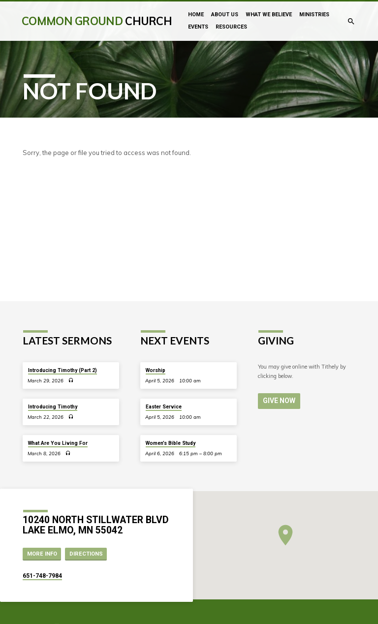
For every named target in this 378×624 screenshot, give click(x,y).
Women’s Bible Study (170, 443)
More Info (42, 554)
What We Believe (269, 14)
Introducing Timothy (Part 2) (62, 370)
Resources (231, 27)
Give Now (277, 400)
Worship (155, 370)
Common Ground (97, 21)
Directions (86, 554)
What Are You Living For (58, 443)
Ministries (314, 14)
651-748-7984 (42, 575)
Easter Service (164, 407)
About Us (224, 14)
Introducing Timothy (52, 407)
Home (196, 14)
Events (198, 27)
